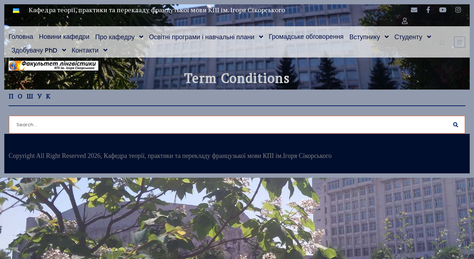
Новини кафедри (64, 36)
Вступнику (364, 36)
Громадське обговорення (306, 36)
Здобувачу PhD (34, 50)
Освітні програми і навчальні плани (201, 36)
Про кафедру (115, 36)
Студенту (408, 36)
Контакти (85, 50)
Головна (21, 36)
